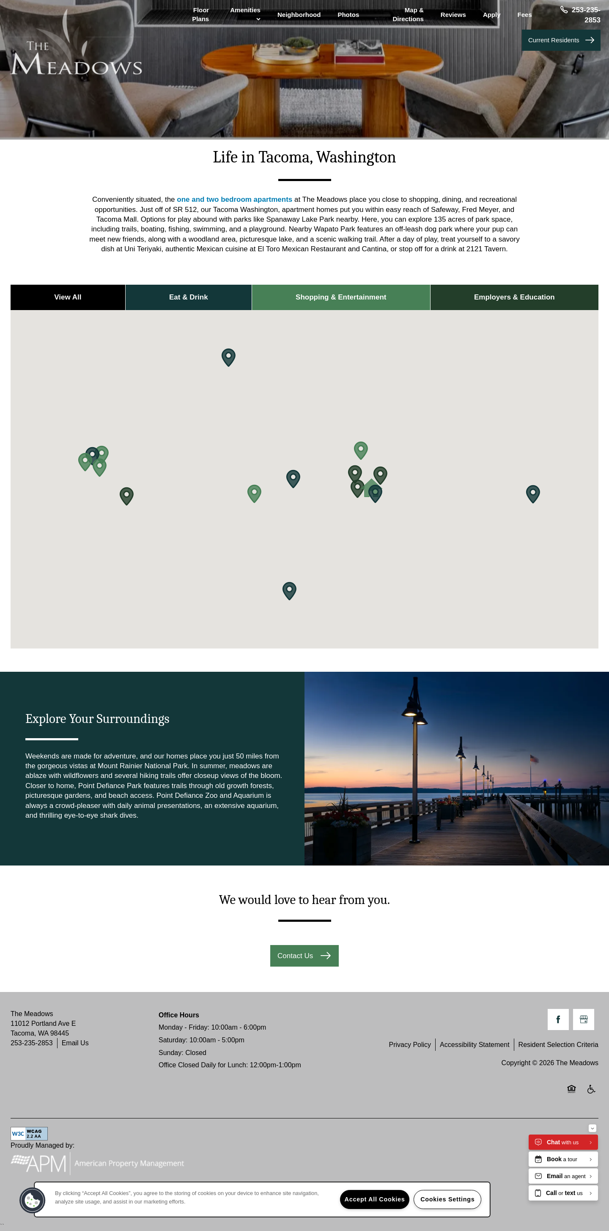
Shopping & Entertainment (341, 297)
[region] (262, 1199)
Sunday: (171, 1052)
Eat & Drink (188, 297)
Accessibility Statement (475, 1044)
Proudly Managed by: (102, 1161)
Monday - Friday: (184, 1027)
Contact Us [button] (296, 956)
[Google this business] (583, 1019)
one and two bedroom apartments (234, 199)
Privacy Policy (410, 1044)
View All (67, 297)
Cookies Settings (447, 1199)
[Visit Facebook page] (558, 1019)
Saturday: (173, 1040)
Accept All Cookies (375, 1199)
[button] (561, 40)
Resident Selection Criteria (558, 1044)
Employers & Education (514, 297)
